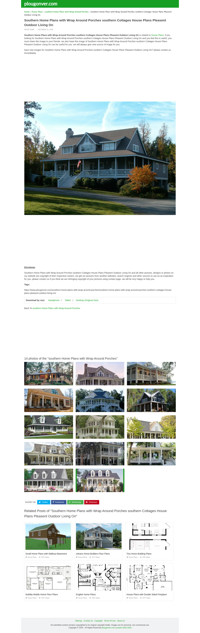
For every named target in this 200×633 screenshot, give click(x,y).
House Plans (29, 30)
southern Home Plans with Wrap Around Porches (56, 308)
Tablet (67, 300)
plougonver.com (40, 3)
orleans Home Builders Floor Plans (93, 553)
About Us (121, 621)
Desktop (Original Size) (87, 300)
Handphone (53, 300)
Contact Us (88, 621)
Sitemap (78, 621)
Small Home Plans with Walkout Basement (46, 553)
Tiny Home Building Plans (139, 553)
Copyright (98, 621)
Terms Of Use (109, 621)
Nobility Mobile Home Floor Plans (41, 594)
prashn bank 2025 (123, 628)
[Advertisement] (100, 79)
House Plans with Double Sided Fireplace (147, 594)
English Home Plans (86, 594)
